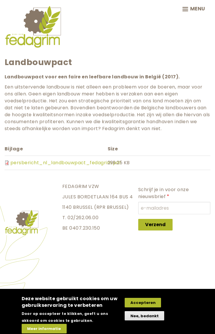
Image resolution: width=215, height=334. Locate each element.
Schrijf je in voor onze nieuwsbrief (163, 193)
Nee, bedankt (144, 318)
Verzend (155, 224)
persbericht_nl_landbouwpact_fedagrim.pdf (65, 162)
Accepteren (143, 305)
